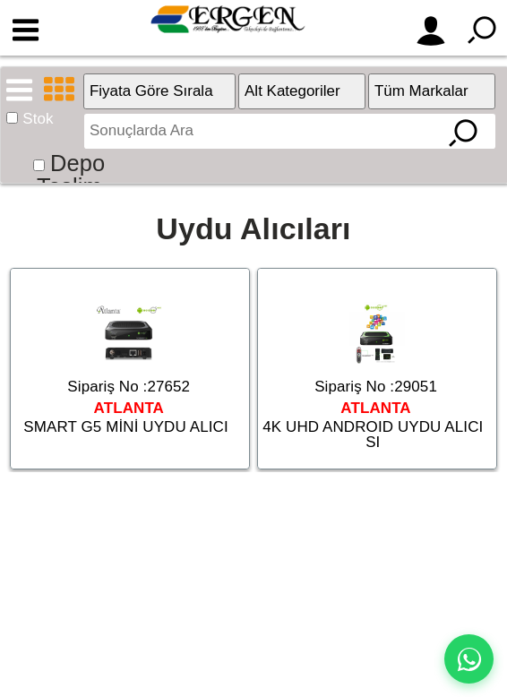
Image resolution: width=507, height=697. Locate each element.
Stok (37, 118)
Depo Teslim (71, 174)
